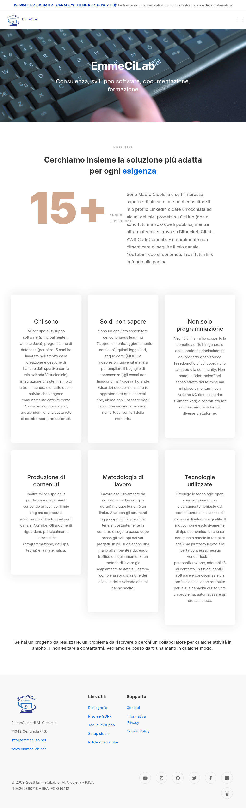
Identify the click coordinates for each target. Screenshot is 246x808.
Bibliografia (97, 707)
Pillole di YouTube (103, 742)
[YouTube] (145, 778)
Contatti (133, 707)
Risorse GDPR (100, 716)
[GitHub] (178, 778)
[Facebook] (210, 778)
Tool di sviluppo (101, 725)
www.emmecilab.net (28, 749)
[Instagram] (161, 778)
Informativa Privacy (136, 719)
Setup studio (99, 733)
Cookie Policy (138, 731)
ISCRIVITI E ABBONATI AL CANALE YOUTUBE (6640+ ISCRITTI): (65, 5)
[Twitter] (194, 778)
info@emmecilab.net (28, 740)
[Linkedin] (227, 778)
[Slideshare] (227, 793)
